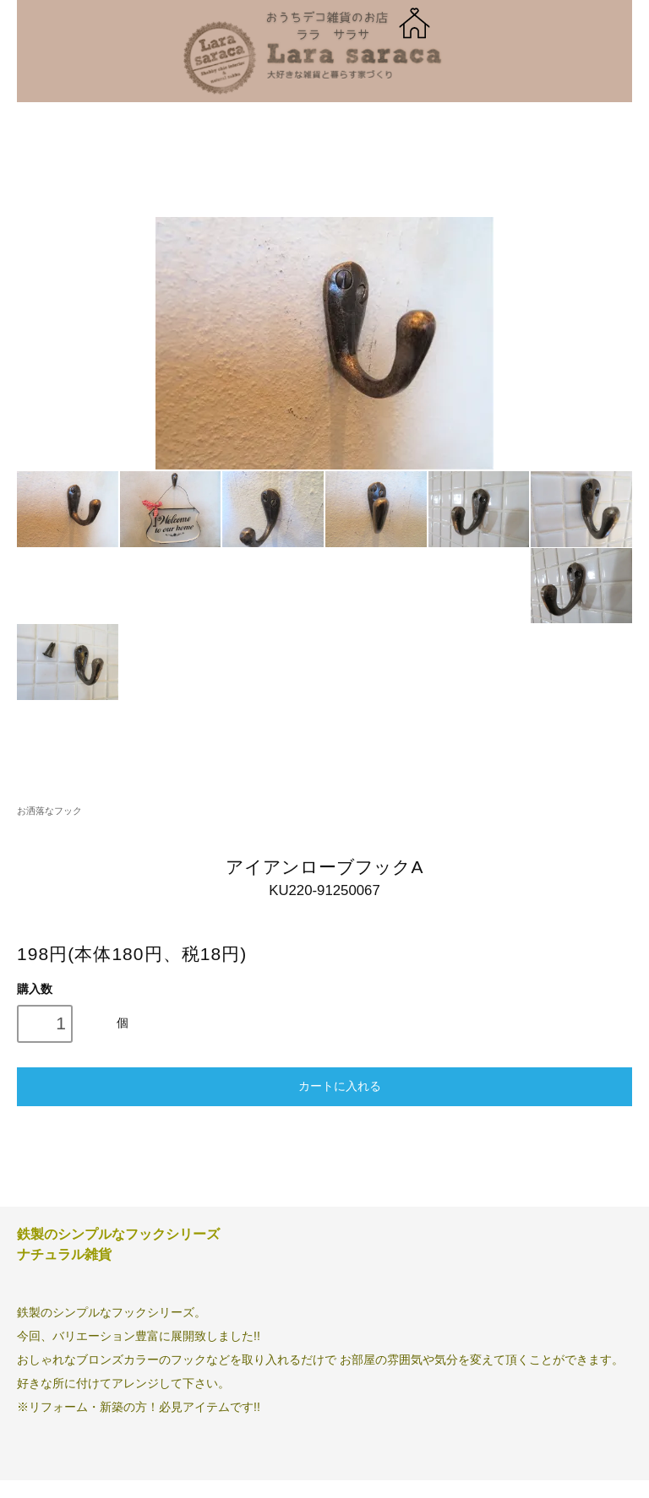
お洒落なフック (49, 811)
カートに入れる (324, 1085)
